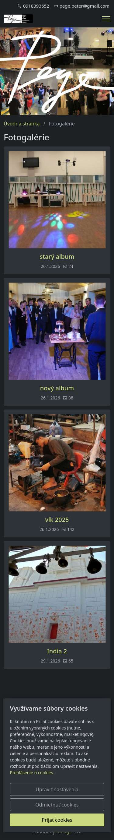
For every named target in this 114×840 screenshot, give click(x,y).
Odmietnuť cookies (56, 804)
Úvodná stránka (22, 123)
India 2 (57, 651)
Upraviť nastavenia (57, 789)
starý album (57, 257)
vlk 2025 (57, 520)
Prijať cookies (57, 820)
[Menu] (106, 18)
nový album (57, 388)
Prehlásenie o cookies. (32, 772)
